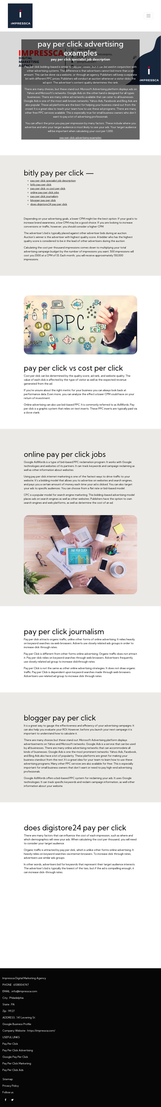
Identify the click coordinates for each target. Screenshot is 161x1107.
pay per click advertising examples (80, 137)
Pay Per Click (10, 1043)
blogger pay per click (43, 200)
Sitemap (7, 1079)
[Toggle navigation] (148, 15)
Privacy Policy (10, 1085)
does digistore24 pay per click (48, 204)
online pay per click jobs (44, 192)
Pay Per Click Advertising (17, 1050)
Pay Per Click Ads (12, 1070)
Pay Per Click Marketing (16, 1063)
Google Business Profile (16, 1024)
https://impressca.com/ (41, 1030)
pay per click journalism (44, 196)
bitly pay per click (40, 184)
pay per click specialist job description (53, 180)
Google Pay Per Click (15, 1056)
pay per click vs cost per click (47, 188)
